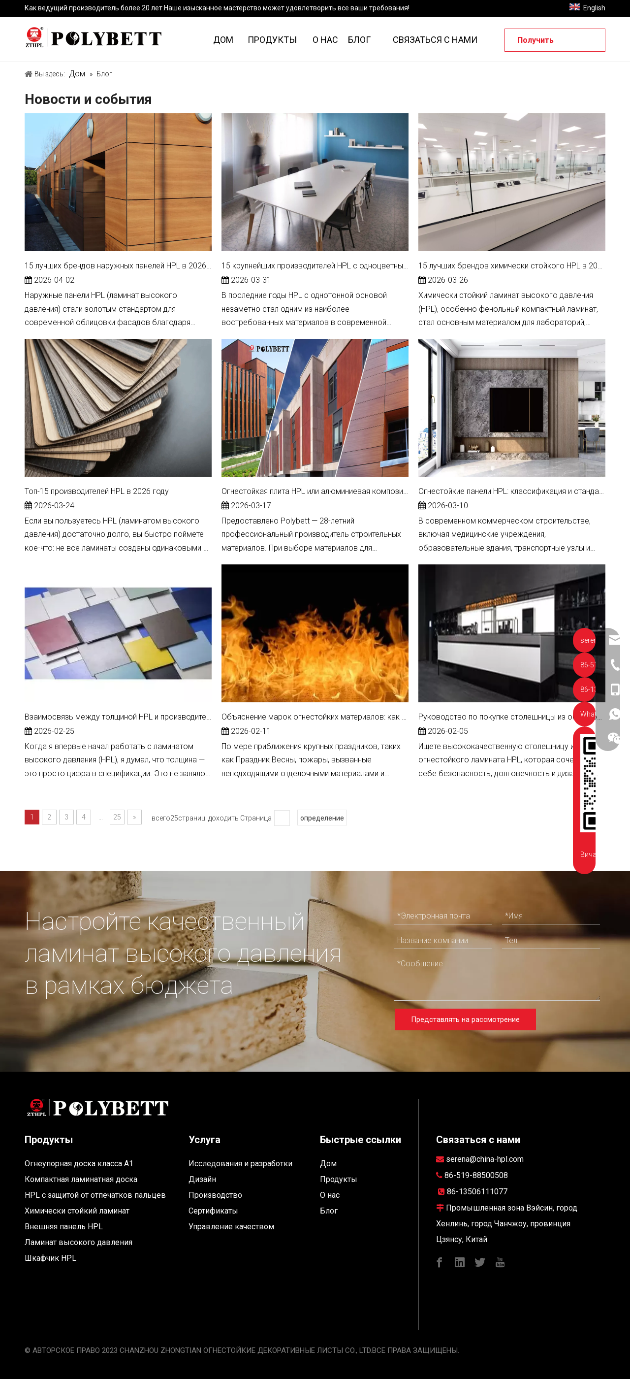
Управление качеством (231, 1226)
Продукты (338, 1179)
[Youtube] (500, 1261)
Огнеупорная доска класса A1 (79, 1163)
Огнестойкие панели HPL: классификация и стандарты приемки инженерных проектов (511, 491)
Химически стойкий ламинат (77, 1210)
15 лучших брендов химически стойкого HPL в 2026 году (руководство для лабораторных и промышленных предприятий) (511, 265)
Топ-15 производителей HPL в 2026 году (97, 491)
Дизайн (202, 1179)
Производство (215, 1195)
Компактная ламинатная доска (81, 1179)
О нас (330, 1195)
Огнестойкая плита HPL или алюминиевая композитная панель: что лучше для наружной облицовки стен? (315, 491)
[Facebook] (439, 1261)
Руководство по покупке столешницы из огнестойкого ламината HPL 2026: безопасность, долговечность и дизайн (511, 717)
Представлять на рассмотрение (465, 1019)
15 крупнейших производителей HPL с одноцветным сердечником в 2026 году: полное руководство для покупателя (315, 265)
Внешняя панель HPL (64, 1226)
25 (117, 817)
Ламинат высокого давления (78, 1242)
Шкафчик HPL (50, 1258)
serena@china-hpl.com (485, 1159)
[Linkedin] (460, 1261)
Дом (328, 1163)
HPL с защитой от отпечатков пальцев (95, 1195)
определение (322, 818)
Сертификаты (213, 1210)
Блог (329, 1210)
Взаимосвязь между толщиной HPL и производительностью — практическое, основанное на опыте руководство (118, 717)
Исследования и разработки (240, 1163)
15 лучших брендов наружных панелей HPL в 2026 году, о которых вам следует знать (118, 265)
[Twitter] (480, 1261)
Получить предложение (544, 43)
